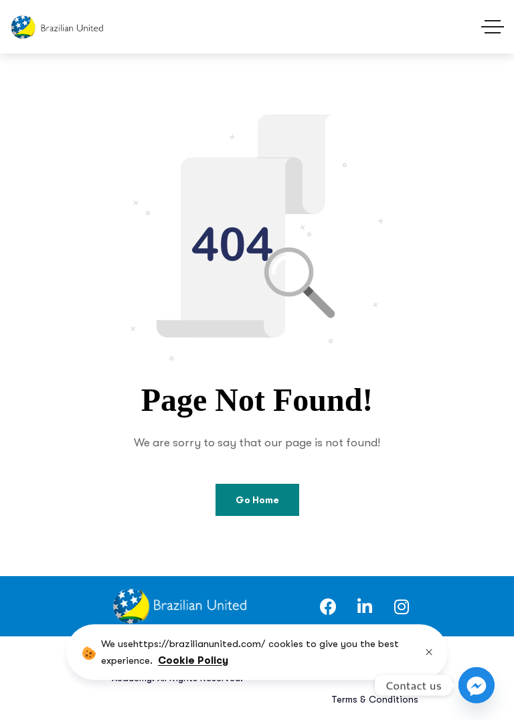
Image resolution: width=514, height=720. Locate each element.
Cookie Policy (193, 660)
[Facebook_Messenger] (476, 685)
